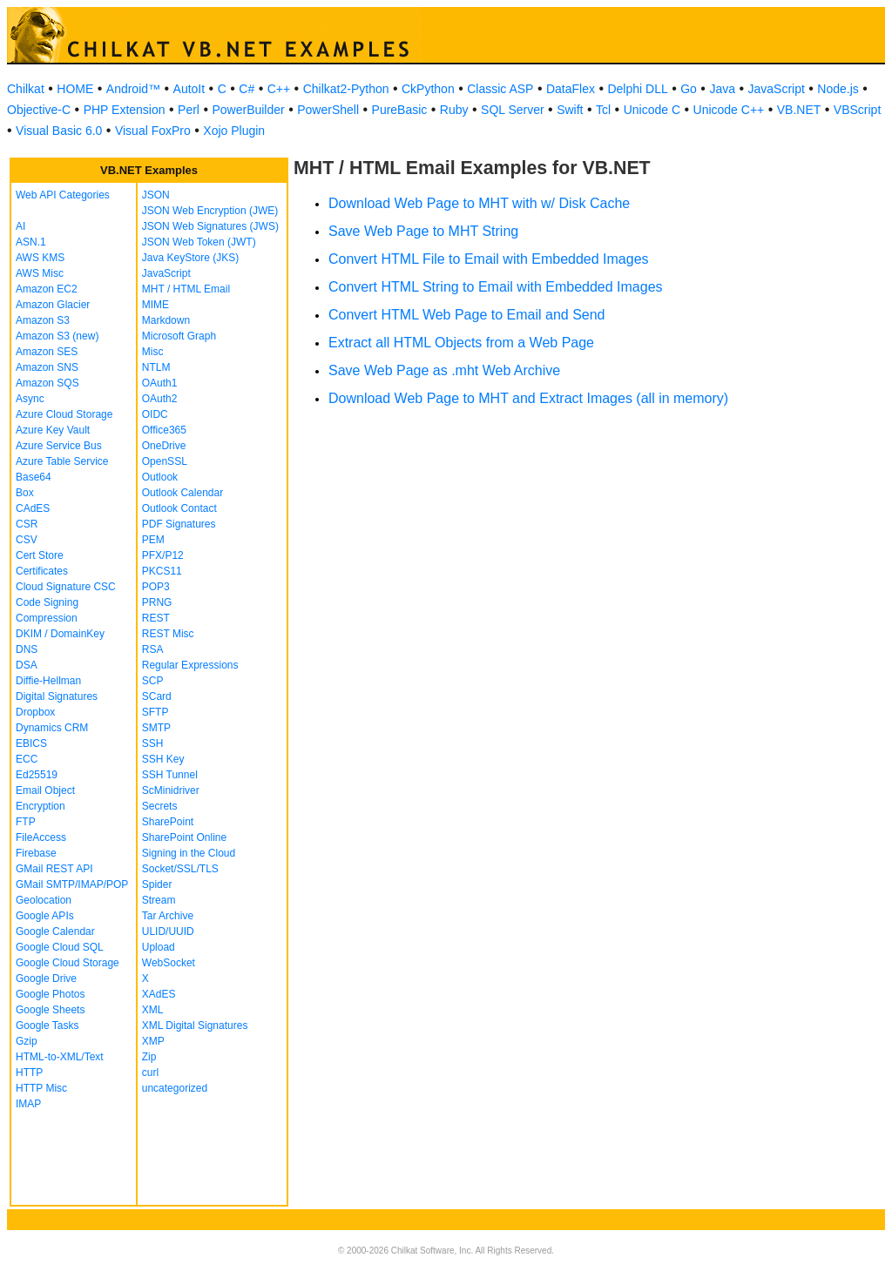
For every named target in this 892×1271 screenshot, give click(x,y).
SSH (153, 743)
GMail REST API (54, 869)
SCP (153, 681)
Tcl (603, 110)
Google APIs (45, 916)
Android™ (133, 89)
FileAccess (41, 837)
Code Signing (47, 602)
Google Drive (46, 978)
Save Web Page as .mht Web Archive (444, 370)
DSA (26, 665)
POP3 (156, 587)
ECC (26, 759)
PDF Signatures (179, 524)
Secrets (160, 806)
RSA (153, 649)
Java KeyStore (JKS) (190, 258)
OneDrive (164, 446)
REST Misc (168, 634)
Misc (153, 352)
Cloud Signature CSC (66, 587)
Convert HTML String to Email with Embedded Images (495, 286)
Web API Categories (63, 195)
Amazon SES (47, 352)
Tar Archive (167, 916)
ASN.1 (31, 242)
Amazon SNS (47, 367)
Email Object (45, 790)
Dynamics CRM (52, 728)
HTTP (29, 1072)
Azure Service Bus (59, 446)
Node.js (837, 89)
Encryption (40, 806)
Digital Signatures (57, 696)
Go (688, 89)
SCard (157, 696)
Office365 (164, 430)
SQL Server (512, 110)
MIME (155, 305)
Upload (158, 947)
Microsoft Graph (179, 336)
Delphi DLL (637, 89)
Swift (570, 110)
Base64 (33, 477)
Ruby (454, 110)
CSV (26, 540)
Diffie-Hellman (48, 681)
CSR (26, 524)
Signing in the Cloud (188, 853)
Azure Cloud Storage (64, 414)
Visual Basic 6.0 (59, 131)
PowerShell (328, 110)
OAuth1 (160, 383)
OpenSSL (164, 461)
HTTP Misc (41, 1088)
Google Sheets (50, 1010)
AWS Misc (40, 273)
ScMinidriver (170, 790)
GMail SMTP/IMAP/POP (72, 884)
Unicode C (652, 110)
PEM (153, 540)
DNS (26, 649)
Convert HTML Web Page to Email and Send (466, 314)
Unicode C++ (729, 110)
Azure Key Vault (53, 430)
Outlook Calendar (182, 493)
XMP (153, 1041)
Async (30, 399)
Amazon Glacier (53, 305)
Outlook (160, 477)
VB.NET (799, 110)
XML (153, 1010)
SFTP (155, 712)
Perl (188, 110)
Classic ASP (500, 89)
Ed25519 (36, 775)
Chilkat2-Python (346, 89)
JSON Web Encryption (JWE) (210, 211)
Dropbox (35, 712)
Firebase (36, 853)
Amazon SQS (47, 383)
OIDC (155, 414)
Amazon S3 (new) (57, 336)
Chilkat (25, 89)
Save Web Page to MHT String (423, 231)
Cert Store (40, 555)
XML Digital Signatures (195, 1025)
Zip (149, 1057)
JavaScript (776, 89)
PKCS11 (162, 571)
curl (150, 1072)
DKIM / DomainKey (60, 634)
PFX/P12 (163, 555)
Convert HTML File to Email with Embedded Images (488, 259)
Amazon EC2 (47, 289)
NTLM (156, 367)
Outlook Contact (179, 508)
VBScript (857, 110)
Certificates (42, 571)
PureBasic (400, 110)
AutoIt (189, 89)
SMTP (156, 728)
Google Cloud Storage (67, 963)
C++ (278, 89)
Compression (47, 618)
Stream (159, 900)
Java (722, 89)
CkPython (428, 89)
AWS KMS (40, 258)
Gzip (26, 1041)
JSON (156, 195)
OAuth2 (160, 399)
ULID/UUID (168, 931)
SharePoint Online (184, 837)
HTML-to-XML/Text (60, 1057)
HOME (75, 89)
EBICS (31, 743)
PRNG (157, 602)
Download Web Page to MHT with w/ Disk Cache (479, 203)
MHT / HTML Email (186, 289)
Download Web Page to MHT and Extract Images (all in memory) (528, 398)
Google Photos (50, 994)
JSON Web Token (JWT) (199, 242)
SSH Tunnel (170, 775)
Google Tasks (47, 1025)
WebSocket (168, 963)
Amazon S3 (43, 320)
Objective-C (39, 110)
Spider (157, 884)
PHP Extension (125, 110)
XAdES (159, 994)
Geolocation (43, 900)
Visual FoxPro (153, 131)
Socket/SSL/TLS (180, 869)
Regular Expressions (190, 665)
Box (25, 493)
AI (20, 226)
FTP (26, 822)
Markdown (166, 320)
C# (246, 89)
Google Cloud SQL (60, 947)
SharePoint (167, 822)
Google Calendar (55, 931)
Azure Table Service (62, 461)
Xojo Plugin (234, 131)
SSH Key (163, 759)
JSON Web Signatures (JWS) (210, 226)
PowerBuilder (248, 110)
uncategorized (174, 1088)
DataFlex (570, 89)
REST (156, 618)
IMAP (28, 1104)
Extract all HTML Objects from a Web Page (461, 342)
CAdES (33, 508)
